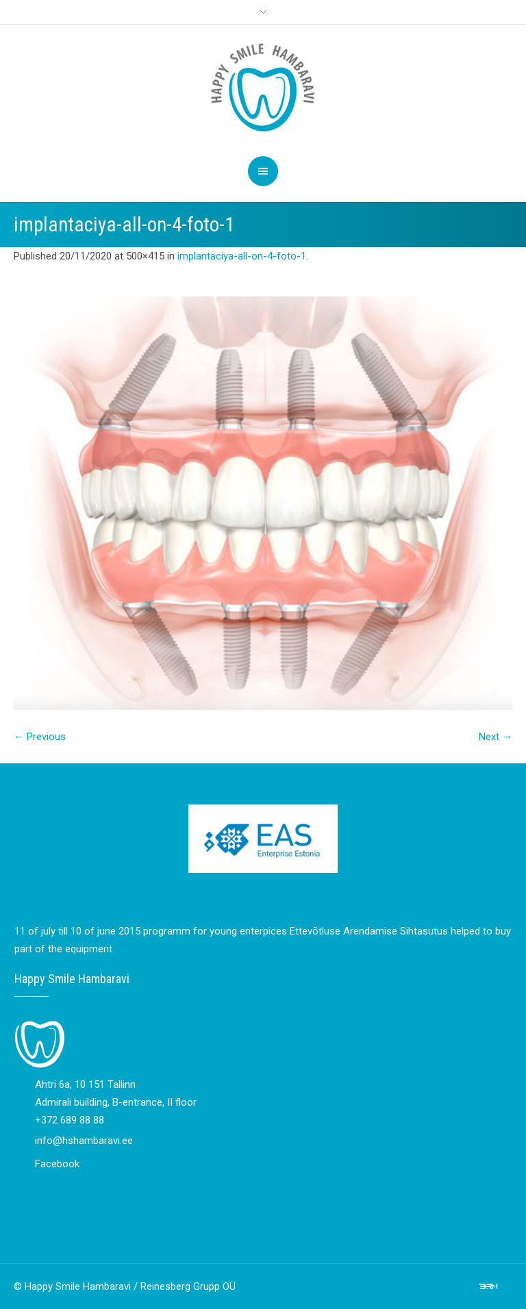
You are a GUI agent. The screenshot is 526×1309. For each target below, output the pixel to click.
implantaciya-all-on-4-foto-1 (241, 256)
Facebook (57, 1164)
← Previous (40, 736)
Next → (495, 736)
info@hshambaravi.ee (84, 1140)
